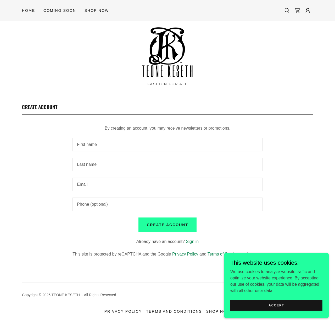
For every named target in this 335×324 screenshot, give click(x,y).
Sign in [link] (192, 241)
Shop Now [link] (97, 10)
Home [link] (28, 10)
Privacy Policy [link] (185, 254)
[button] (308, 10)
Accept (276, 305)
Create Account (167, 225)
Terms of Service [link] (223, 254)
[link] (297, 10)
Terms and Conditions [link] (174, 311)
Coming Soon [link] (59, 10)
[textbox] (167, 144)
